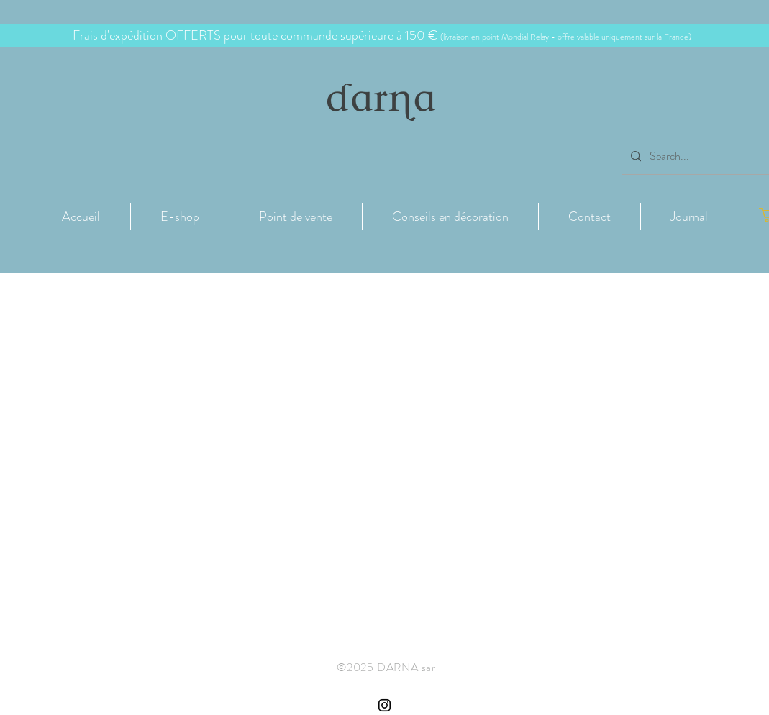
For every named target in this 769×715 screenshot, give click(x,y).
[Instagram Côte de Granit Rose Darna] (384, 705)
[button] (180, 216)
